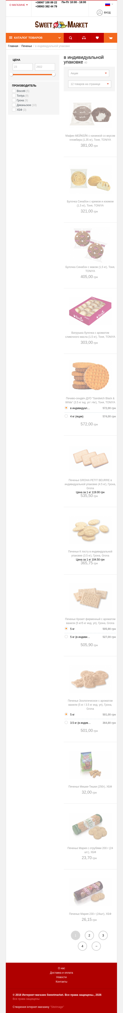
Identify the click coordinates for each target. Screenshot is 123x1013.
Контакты (61, 981)
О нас (61, 968)
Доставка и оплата (61, 972)
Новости (61, 977)
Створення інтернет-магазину (31, 1007)
